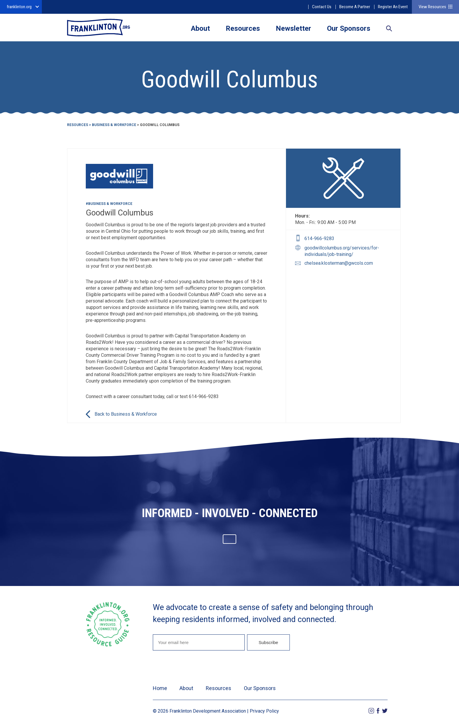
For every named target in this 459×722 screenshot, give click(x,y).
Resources (243, 28)
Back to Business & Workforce (126, 414)
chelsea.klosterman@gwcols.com (338, 263)
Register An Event (393, 6)
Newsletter (293, 28)
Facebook (378, 710)
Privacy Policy (264, 711)
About (200, 28)
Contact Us (321, 6)
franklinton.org (19, 6)
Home (160, 688)
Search (389, 29)
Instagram (371, 710)
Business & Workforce (114, 125)
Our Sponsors (348, 28)
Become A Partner (354, 6)
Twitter (385, 710)
